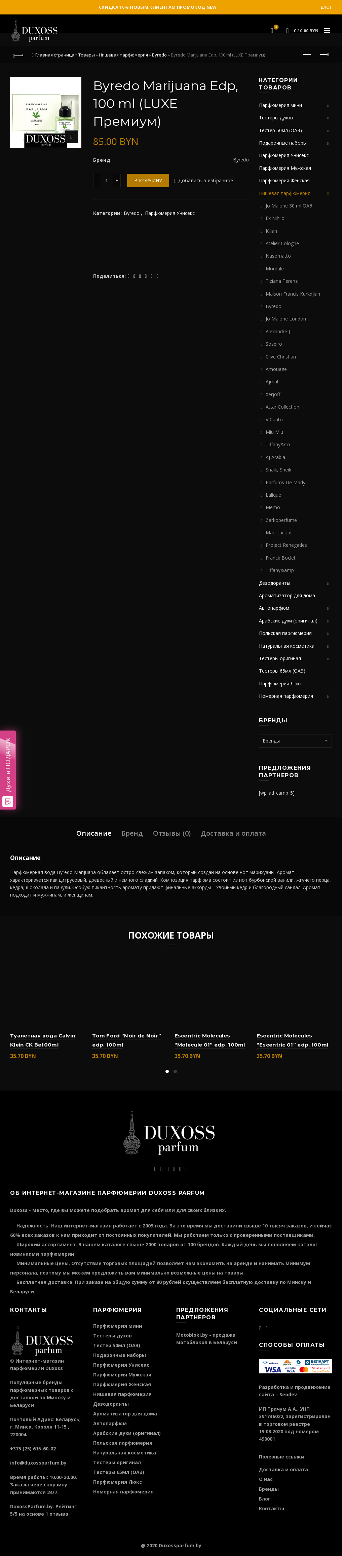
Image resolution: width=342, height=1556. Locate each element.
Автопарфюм (274, 608)
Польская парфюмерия (285, 633)
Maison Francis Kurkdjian (293, 294)
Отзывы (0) (172, 833)
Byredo (159, 55)
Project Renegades (286, 545)
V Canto (274, 419)
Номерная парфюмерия (286, 696)
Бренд (132, 833)
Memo (273, 507)
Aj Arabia (275, 457)
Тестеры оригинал (280, 658)
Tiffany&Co (278, 444)
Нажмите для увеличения (71, 136)
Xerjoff (273, 394)
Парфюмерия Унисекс (170, 213)
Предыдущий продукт (307, 54)
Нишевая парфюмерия (123, 55)
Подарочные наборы (283, 143)
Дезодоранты (274, 583)
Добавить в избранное (205, 180)
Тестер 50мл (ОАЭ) (280, 130)
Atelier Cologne (282, 243)
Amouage (276, 369)
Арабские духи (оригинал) (288, 620)
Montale (275, 268)
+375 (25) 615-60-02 (33, 1448)
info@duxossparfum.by (38, 1462)
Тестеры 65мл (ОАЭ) (282, 671)
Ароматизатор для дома (287, 595)
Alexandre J (278, 331)
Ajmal (272, 381)
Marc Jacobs (279, 532)
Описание (93, 833)
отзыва (58, 1514)
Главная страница (54, 55)
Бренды (269, 1489)
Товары (86, 55)
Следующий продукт (324, 54)
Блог (326, 7)
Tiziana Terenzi (282, 281)
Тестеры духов (276, 117)
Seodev (288, 1394)
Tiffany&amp (280, 570)
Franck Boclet (281, 558)
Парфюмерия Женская (284, 180)
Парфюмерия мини (280, 105)
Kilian (271, 231)
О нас (266, 1479)
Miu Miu (274, 432)
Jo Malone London (286, 318)
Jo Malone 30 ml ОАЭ (289, 205)
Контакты (271, 1508)
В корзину (148, 180)
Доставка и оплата (233, 833)
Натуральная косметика (286, 646)
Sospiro (274, 344)
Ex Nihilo (275, 218)
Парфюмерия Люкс (280, 683)
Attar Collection (282, 407)
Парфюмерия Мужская (285, 168)
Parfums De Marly (285, 482)
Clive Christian (281, 356)
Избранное (275, 28)
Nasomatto (278, 256)
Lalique (273, 495)
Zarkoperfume (281, 520)
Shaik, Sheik (278, 469)
